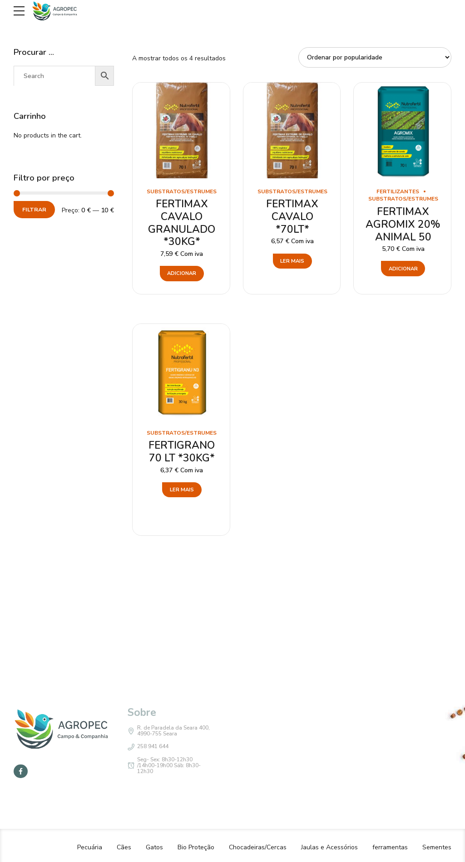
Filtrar (34, 209)
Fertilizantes (397, 191)
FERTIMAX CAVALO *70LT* (292, 216)
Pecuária (89, 847)
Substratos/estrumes (182, 191)
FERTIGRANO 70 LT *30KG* (181, 451)
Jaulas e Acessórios (329, 847)
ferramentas (390, 847)
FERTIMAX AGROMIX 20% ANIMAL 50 (403, 224)
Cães (124, 847)
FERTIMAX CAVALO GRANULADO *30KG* (181, 223)
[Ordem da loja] (375, 57)
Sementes (436, 847)
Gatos (154, 847)
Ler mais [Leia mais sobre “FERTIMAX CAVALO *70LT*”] (292, 261)
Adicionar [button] (181, 273)
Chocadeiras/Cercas (258, 847)
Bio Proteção (196, 847)
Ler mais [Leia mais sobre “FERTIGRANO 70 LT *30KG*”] (182, 489)
